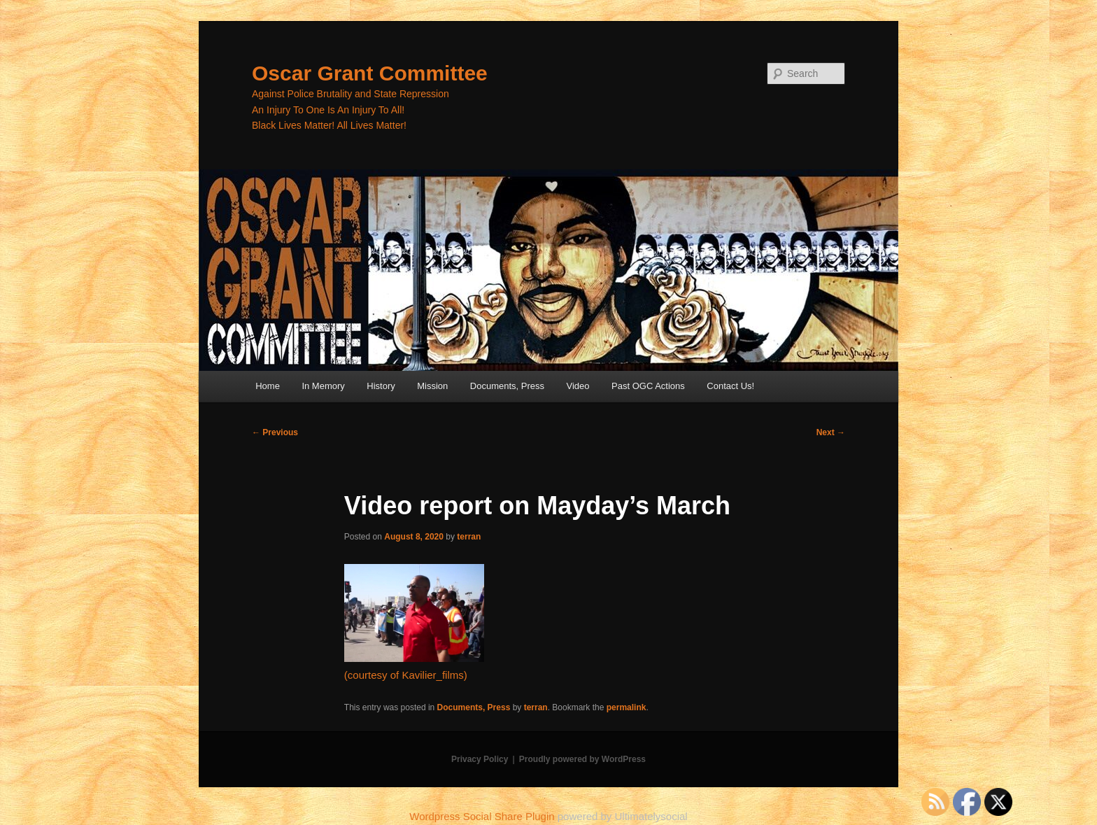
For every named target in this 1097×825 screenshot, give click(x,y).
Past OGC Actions (648, 386)
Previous (275, 432)
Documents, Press (507, 386)
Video (578, 386)
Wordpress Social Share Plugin (483, 816)
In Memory (323, 386)
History (381, 386)
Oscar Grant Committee (370, 73)
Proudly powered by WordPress (582, 759)
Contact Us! (730, 386)
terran (469, 537)
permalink (626, 707)
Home (267, 386)
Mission (432, 386)
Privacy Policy (479, 759)
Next (830, 432)
